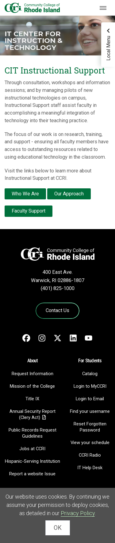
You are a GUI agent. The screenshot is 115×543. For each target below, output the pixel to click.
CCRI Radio (90, 455)
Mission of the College (32, 386)
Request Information (32, 373)
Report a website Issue (32, 474)
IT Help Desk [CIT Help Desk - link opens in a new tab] (89, 467)
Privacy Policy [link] (78, 513)
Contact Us (57, 310)
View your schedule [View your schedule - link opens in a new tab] (90, 442)
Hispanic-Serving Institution (32, 461)
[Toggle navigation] (103, 8)
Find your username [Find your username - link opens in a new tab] (90, 411)
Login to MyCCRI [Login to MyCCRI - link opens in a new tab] (90, 386)
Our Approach (69, 194)
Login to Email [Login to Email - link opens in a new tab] (90, 399)
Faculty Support (28, 211)
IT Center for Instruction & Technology (34, 40)
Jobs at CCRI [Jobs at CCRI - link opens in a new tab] (32, 448)
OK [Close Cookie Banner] (58, 527)
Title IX (32, 399)
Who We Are (25, 194)
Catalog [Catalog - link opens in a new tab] (90, 373)
